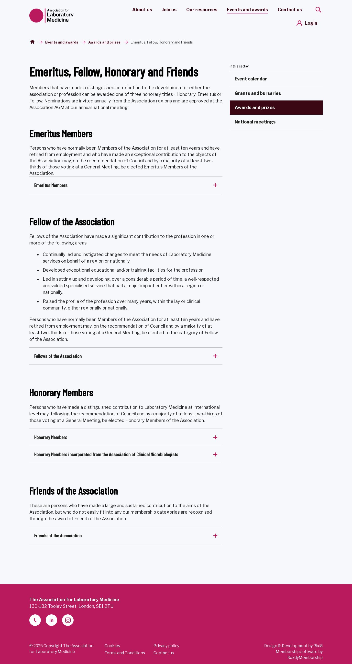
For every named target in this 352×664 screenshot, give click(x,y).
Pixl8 (318, 645)
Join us (169, 9)
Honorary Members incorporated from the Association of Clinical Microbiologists (106, 454)
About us (142, 9)
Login (311, 23)
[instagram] (68, 620)
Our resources (201, 9)
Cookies (112, 645)
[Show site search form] (318, 9)
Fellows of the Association (58, 356)
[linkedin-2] (51, 620)
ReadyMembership (305, 657)
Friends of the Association (58, 535)
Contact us (290, 9)
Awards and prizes (104, 42)
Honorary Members (50, 437)
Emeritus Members (50, 185)
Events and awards (247, 9)
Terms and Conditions (125, 653)
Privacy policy (166, 645)
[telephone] (35, 620)
